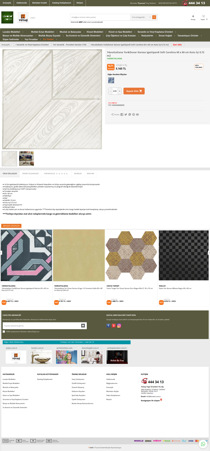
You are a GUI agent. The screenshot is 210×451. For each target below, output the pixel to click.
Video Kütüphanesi (113, 395)
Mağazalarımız (111, 383)
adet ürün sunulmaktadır (93, 22)
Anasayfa (7, 3)
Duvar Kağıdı (165, 35)
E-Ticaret (96, 447)
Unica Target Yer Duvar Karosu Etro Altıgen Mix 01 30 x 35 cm (130, 288)
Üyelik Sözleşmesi (78, 399)
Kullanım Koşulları (78, 391)
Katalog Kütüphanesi (61, 3)
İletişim (80, 3)
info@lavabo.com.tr (153, 396)
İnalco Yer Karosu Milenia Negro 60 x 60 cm (175, 288)
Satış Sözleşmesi (78, 379)
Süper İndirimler (11, 39)
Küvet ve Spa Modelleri (120, 32)
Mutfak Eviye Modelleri (42, 32)
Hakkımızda (21, 3)
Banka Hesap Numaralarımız (82, 403)
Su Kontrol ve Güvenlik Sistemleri (83, 35)
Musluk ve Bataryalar (70, 32)
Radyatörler (147, 35)
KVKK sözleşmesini (13, 331)
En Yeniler (48, 39)
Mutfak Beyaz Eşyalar (50, 35)
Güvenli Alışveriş (78, 387)
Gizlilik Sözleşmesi (78, 383)
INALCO (162, 286)
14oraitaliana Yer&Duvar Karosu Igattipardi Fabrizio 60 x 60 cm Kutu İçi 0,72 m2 (25, 289)
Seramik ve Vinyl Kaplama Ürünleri (155, 32)
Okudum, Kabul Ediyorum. (21, 331)
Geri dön (177, 44)
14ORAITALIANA (114, 58)
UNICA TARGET (113, 286)
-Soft (90, 447)
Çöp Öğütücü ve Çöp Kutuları (121, 35)
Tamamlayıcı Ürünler (187, 35)
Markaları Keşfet (39, 3)
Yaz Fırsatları (31, 39)
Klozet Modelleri (95, 32)
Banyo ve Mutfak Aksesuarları (18, 35)
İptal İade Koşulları (78, 395)
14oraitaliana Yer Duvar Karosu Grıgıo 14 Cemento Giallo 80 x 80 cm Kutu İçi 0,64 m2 (78, 289)
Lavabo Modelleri (11, 32)
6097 (81, 22)
